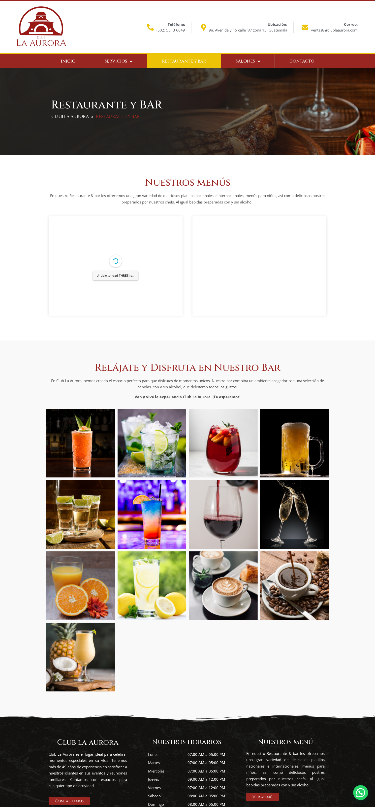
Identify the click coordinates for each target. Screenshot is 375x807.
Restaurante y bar (184, 61)
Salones (248, 61)
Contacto (301, 61)
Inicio (68, 61)
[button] (360, 792)
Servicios (118, 61)
